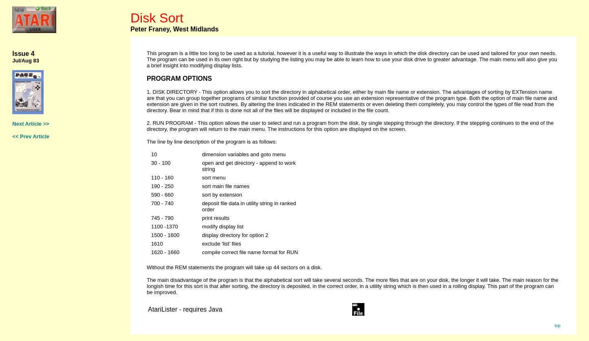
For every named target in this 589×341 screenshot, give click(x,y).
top (557, 325)
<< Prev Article (30, 136)
